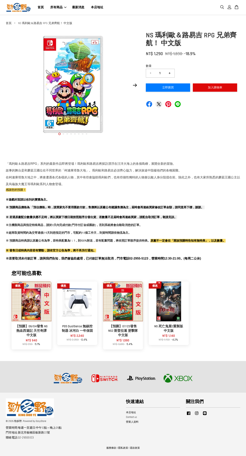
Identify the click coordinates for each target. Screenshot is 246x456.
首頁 (41, 7)
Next (135, 85)
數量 (149, 66)
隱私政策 (123, 447)
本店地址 (97, 7)
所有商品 (58, 7)
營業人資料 (132, 421)
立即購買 (168, 87)
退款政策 (135, 447)
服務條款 (111, 447)
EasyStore (41, 421)
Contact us (131, 417)
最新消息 (78, 7)
